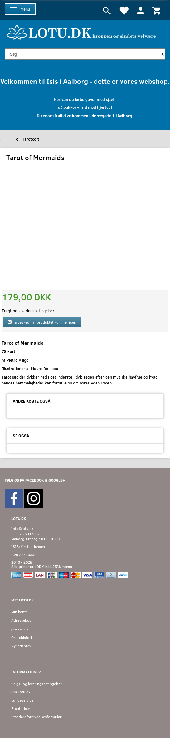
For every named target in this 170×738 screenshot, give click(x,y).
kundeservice (22, 700)
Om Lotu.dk (20, 692)
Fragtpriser (20, 708)
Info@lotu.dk (22, 528)
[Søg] (162, 54)
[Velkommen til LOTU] (81, 31)
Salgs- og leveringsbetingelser (36, 683)
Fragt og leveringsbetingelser (28, 311)
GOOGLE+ (56, 480)
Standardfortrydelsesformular (36, 717)
